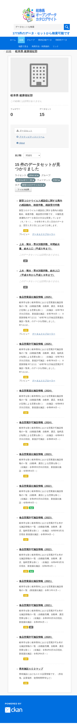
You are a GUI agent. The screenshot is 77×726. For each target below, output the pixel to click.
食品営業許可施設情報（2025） (36, 344)
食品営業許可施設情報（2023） (36, 517)
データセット (24, 130)
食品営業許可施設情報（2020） (36, 637)
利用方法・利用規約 (40, 46)
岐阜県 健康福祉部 (26, 51)
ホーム (13, 40)
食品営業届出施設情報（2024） (36, 390)
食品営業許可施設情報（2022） (36, 549)
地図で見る (23, 46)
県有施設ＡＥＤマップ (31, 669)
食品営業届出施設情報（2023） (36, 454)
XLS (31, 508)
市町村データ (61, 40)
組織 (21, 40)
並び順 (18, 155)
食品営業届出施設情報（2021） (36, 581)
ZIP (25, 261)
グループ (31, 40)
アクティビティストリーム (30, 137)
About (21, 143)
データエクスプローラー (43, 234)
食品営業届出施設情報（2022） (36, 486)
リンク (55, 46)
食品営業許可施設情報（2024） (36, 422)
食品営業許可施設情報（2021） (36, 605)
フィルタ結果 (23, 189)
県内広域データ (45, 40)
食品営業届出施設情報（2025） (36, 297)
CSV (25, 230)
